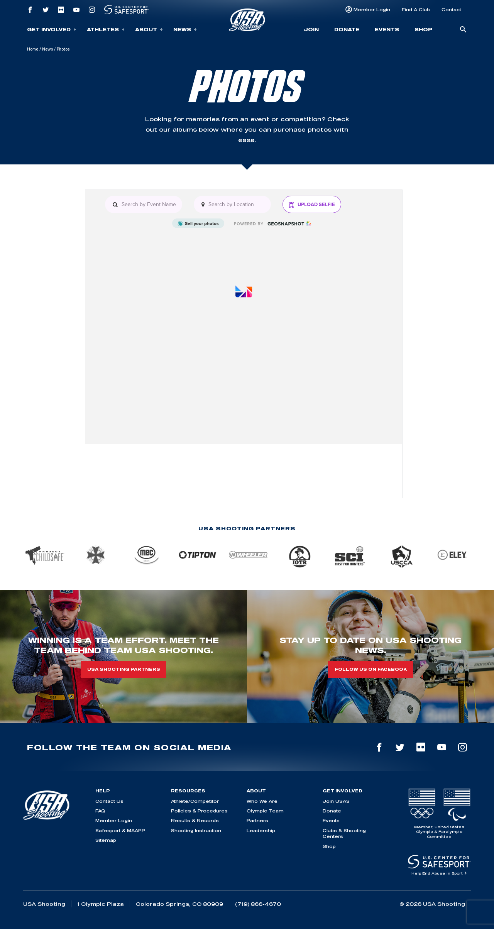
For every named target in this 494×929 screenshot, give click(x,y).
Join (311, 29)
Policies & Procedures (199, 810)
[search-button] (463, 29)
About (149, 29)
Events (387, 29)
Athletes (106, 29)
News (185, 29)
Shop (423, 29)
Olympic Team (265, 810)
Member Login (372, 9)
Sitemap (105, 840)
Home (32, 49)
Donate (346, 29)
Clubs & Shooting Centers (344, 833)
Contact (451, 9)
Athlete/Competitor (195, 801)
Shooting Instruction (196, 830)
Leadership (261, 830)
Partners (257, 820)
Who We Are (262, 801)
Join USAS (336, 801)
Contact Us (109, 801)
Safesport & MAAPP (120, 830)
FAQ (100, 810)
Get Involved (51, 29)
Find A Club (416, 9)
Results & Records (195, 820)
